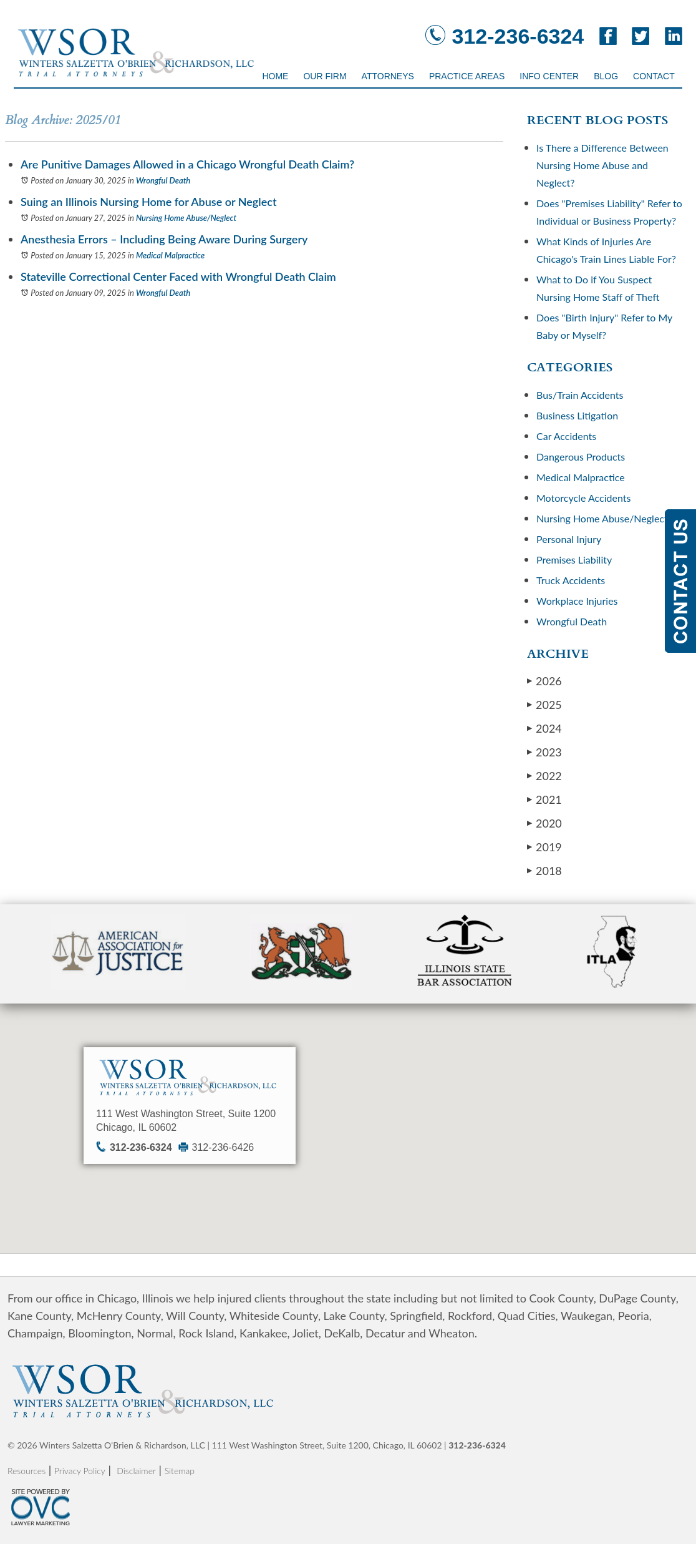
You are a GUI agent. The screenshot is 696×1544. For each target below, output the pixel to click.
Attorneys (388, 76)
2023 (544, 751)
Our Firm (324, 76)
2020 (544, 822)
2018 (544, 870)
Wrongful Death (163, 180)
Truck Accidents (570, 580)
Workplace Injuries (577, 601)
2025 (544, 704)
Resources (26, 1470)
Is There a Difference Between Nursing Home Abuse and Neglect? (602, 165)
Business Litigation (577, 415)
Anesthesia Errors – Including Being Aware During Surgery (164, 239)
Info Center (549, 76)
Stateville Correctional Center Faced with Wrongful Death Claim (178, 276)
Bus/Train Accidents (579, 395)
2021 (544, 799)
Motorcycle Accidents (583, 498)
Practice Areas (467, 76)
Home (275, 76)
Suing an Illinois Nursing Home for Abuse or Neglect (148, 201)
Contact (654, 76)
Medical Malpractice (170, 255)
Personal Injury (568, 539)
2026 (544, 680)
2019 (544, 846)
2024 (544, 728)
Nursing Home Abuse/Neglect (186, 218)
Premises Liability (574, 559)
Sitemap (180, 1470)
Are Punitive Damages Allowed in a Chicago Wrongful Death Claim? (187, 164)
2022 (544, 775)
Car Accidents (566, 436)
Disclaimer (136, 1470)
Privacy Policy (79, 1470)
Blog (606, 76)
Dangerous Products (580, 456)
